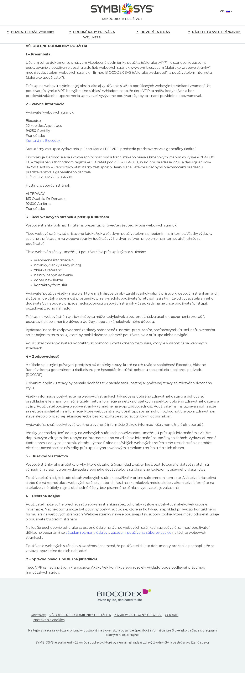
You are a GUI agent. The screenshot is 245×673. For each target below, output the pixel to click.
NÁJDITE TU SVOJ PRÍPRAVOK (216, 32)
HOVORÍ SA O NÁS (155, 32)
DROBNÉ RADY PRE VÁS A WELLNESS (94, 34)
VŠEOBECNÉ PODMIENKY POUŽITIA (80, 615)
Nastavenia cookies (48, 620)
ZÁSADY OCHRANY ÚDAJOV (138, 615)
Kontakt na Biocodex (43, 141)
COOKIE (171, 615)
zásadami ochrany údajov (87, 533)
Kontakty (38, 615)
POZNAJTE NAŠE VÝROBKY (32, 32)
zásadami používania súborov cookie (141, 533)
